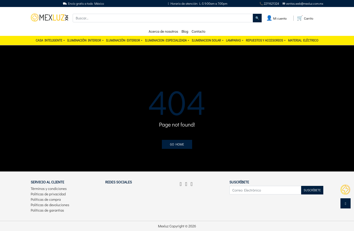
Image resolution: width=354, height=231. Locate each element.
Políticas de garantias (47, 210)
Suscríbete (312, 190)
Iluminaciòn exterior (124, 40)
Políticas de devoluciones (50, 204)
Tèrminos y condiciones (49, 188)
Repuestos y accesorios (266, 40)
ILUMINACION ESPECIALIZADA (167, 40)
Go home (177, 144)
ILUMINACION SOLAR (208, 40)
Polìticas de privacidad (48, 194)
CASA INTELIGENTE (50, 40)
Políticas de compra (46, 199)
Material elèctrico (303, 40)
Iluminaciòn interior (85, 40)
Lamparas (235, 40)
